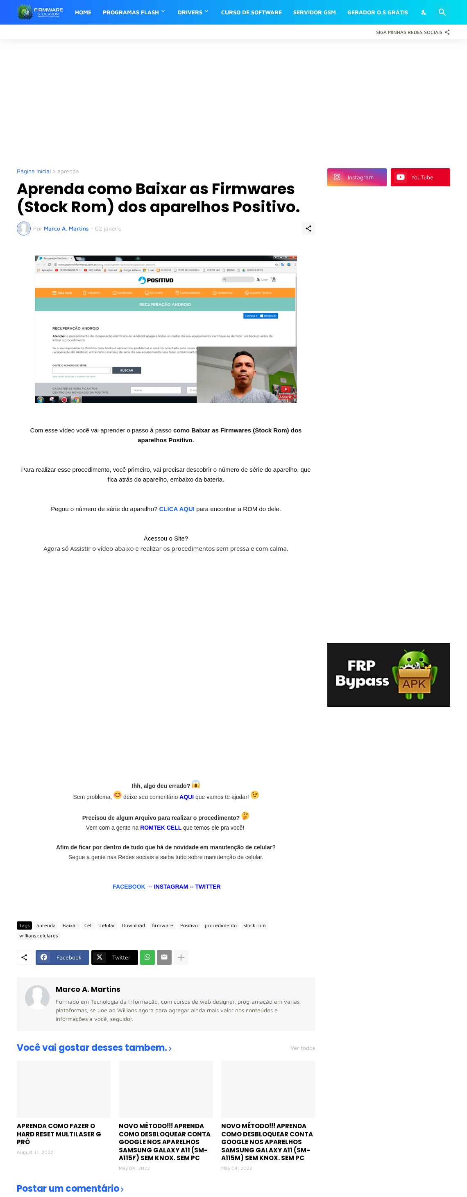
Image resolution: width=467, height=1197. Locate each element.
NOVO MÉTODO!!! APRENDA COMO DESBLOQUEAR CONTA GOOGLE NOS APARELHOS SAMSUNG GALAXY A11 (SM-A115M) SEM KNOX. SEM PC (267, 1142)
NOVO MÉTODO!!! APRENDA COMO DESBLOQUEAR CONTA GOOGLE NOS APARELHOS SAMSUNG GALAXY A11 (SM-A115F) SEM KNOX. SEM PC (165, 1142)
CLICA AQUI (177, 508)
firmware (162, 925)
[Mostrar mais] (181, 957)
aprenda (68, 171)
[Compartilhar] (308, 228)
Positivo (189, 925)
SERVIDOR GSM (314, 12)
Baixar (70, 925)
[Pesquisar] (442, 12)
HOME (83, 12)
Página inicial (34, 171)
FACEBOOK (129, 886)
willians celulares (38, 935)
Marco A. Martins (88, 989)
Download (133, 925)
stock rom (255, 925)
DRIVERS (190, 12)
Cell (88, 925)
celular (107, 925)
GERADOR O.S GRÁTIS (377, 12)
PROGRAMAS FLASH (131, 12)
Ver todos (302, 1048)
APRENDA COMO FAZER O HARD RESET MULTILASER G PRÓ (59, 1134)
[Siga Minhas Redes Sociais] (411, 32)
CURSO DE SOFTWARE (251, 12)
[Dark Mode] (424, 12)
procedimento (221, 925)
